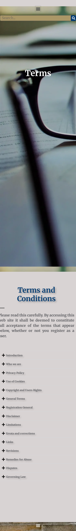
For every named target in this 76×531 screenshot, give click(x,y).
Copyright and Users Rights (18, 390)
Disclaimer (7, 416)
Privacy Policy (9, 372)
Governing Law (10, 476)
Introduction (8, 355)
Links (3, 442)
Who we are (7, 364)
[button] (38, 8)
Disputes (5, 468)
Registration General (13, 407)
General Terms (9, 398)
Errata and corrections (14, 433)
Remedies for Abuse (13, 459)
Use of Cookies (9, 381)
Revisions (6, 450)
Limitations (7, 424)
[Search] (73, 18)
